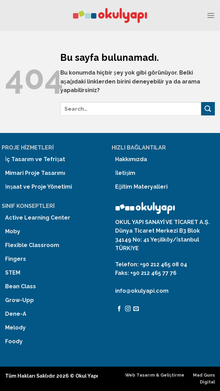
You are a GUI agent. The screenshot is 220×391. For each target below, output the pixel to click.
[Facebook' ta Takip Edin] (119, 309)
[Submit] (208, 108)
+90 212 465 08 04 (163, 264)
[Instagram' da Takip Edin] (128, 309)
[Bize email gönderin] (136, 309)
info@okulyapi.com (142, 291)
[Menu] (211, 15)
